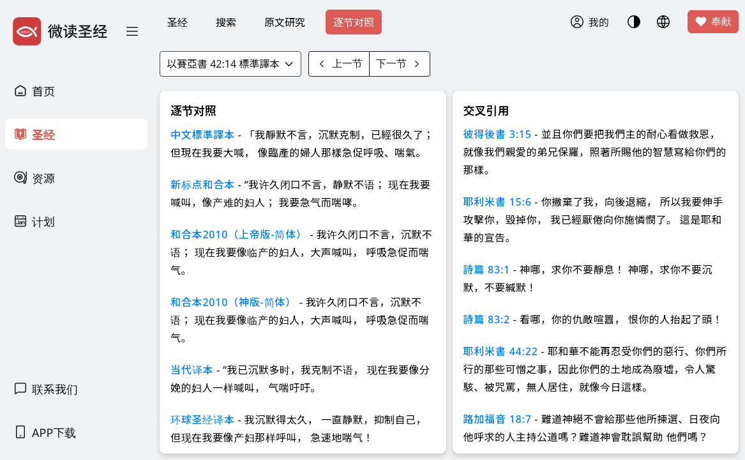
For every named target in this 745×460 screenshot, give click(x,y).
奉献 (713, 21)
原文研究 (284, 22)
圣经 (177, 22)
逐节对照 (353, 22)
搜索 (226, 22)
